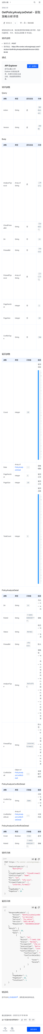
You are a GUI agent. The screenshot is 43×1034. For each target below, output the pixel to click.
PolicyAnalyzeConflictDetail (19, 775)
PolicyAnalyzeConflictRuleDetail (19, 817)
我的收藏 (31, 23)
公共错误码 (13, 997)
